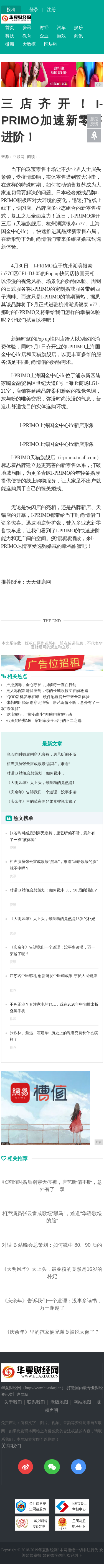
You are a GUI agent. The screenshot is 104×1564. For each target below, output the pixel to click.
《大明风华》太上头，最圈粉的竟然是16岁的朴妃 (52, 919)
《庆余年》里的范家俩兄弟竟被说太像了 (42, 801)
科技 (9, 36)
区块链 (50, 44)
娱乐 (78, 27)
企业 (44, 36)
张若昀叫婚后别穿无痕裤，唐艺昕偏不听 (42, 754)
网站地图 (82, 1402)
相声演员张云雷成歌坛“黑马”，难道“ (38, 764)
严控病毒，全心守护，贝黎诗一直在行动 (41, 685)
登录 (33, 9)
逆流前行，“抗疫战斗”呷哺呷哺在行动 (39, 714)
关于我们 (13, 1402)
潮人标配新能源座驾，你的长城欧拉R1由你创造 (47, 691)
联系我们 (36, 1402)
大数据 (29, 44)
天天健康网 (38, 582)
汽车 (61, 27)
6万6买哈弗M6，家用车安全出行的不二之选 (44, 721)
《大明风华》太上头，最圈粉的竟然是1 (41, 783)
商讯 (78, 36)
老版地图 (59, 1402)
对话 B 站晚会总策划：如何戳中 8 (36, 773)
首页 (9, 27)
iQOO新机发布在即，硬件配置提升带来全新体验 (48, 697)
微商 (9, 44)
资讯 (26, 27)
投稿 (11, 9)
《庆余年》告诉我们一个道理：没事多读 (42, 792)
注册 (51, 9)
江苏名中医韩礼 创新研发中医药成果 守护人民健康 (53, 976)
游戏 (61, 36)
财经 (44, 27)
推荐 (13, 990)
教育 (26, 36)
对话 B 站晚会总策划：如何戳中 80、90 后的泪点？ (54, 890)
